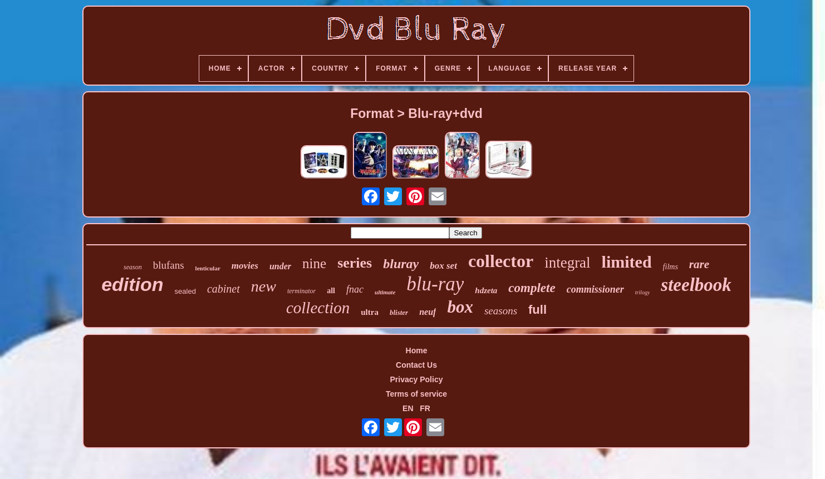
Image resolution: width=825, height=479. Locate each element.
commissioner (595, 289)
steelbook (696, 285)
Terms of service (416, 393)
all (331, 291)
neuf (427, 312)
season (133, 267)
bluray (401, 263)
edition (132, 284)
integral (567, 262)
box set (443, 265)
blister (399, 312)
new (263, 286)
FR (425, 408)
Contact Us (416, 365)
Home (417, 350)
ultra (370, 312)
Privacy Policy (416, 379)
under (280, 266)
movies (245, 265)
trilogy (642, 292)
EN (407, 408)
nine (314, 263)
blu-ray (435, 284)
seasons (500, 311)
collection (318, 308)
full (537, 310)
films (670, 267)
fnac (355, 289)
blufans (168, 265)
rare (699, 264)
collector (500, 261)
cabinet (223, 289)
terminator (301, 291)
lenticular (207, 268)
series (354, 263)
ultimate (385, 292)
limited (627, 262)
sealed (185, 291)
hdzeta (486, 290)
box (460, 307)
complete (531, 288)
